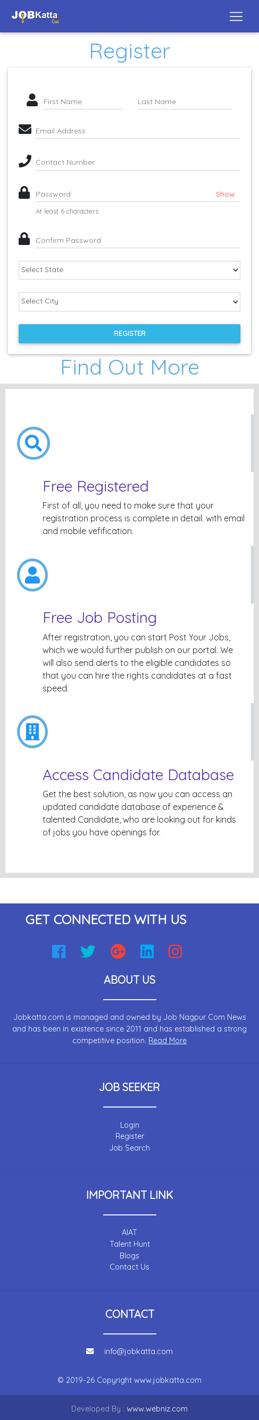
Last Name (157, 101)
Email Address (61, 131)
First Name (63, 101)
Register (130, 333)
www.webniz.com (157, 1409)
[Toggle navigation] (236, 16)
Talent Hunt (130, 1244)
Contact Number (65, 162)
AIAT (129, 1232)
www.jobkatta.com (168, 1380)
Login (129, 1125)
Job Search (129, 1148)
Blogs (129, 1256)
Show (225, 194)
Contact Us (129, 1267)
